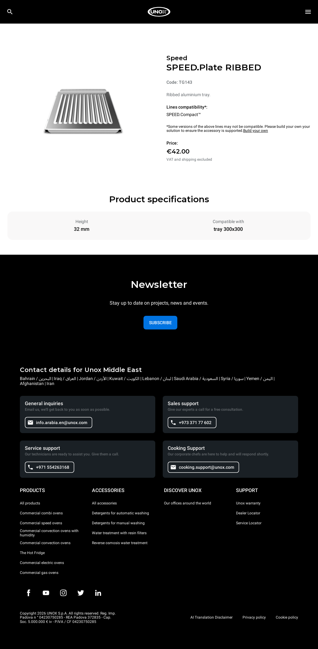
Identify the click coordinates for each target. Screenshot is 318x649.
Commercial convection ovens (45, 543)
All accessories (104, 503)
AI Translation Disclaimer (211, 617)
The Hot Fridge (32, 553)
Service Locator (248, 523)
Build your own (255, 130)
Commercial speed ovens (41, 523)
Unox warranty (248, 503)
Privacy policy (254, 617)
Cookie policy (287, 617)
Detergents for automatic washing (120, 513)
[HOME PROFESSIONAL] (159, 11)
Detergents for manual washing (118, 523)
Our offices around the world (187, 503)
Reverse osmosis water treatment (120, 543)
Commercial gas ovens (39, 573)
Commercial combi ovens (41, 513)
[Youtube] (46, 593)
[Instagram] (63, 593)
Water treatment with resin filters (119, 533)
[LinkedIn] (98, 593)
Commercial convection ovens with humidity (49, 533)
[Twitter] (80, 593)
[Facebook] (28, 593)
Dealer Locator (248, 513)
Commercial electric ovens (42, 563)
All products (30, 503)
